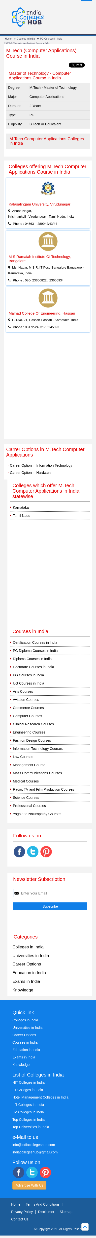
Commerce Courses (28, 708)
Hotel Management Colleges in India (40, 1097)
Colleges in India (28, 947)
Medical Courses (26, 781)
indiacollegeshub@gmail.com (35, 1152)
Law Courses (23, 757)
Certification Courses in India (35, 642)
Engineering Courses (29, 732)
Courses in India (26, 38)
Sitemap (66, 1212)
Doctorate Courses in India (33, 667)
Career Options (26, 964)
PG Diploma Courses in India (35, 651)
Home (8, 38)
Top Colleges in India (28, 1120)
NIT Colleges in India (28, 1082)
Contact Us (19, 1219)
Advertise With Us (29, 1185)
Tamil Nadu (21, 516)
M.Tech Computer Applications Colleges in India (46, 141)
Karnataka (21, 507)
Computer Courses (27, 716)
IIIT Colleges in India (28, 1105)
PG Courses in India (51, 38)
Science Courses (26, 798)
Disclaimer (46, 1212)
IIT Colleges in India (27, 1090)
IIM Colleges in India (28, 1112)
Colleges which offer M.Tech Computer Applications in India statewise (45, 491)
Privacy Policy (22, 1212)
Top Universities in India (30, 1127)
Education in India (29, 972)
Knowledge (22, 990)
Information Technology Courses (38, 749)
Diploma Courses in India (32, 659)
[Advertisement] (48, 388)
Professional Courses (29, 806)
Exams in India (26, 981)
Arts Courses (23, 691)
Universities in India (30, 955)
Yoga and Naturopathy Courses (37, 814)
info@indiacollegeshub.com (33, 1145)
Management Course (29, 765)
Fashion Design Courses (32, 740)
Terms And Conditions (43, 1204)
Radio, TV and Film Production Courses (43, 789)
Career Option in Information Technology (41, 465)
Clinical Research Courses (33, 724)
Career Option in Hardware (30, 473)
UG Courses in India (28, 683)
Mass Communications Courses (37, 773)
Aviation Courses (26, 700)
